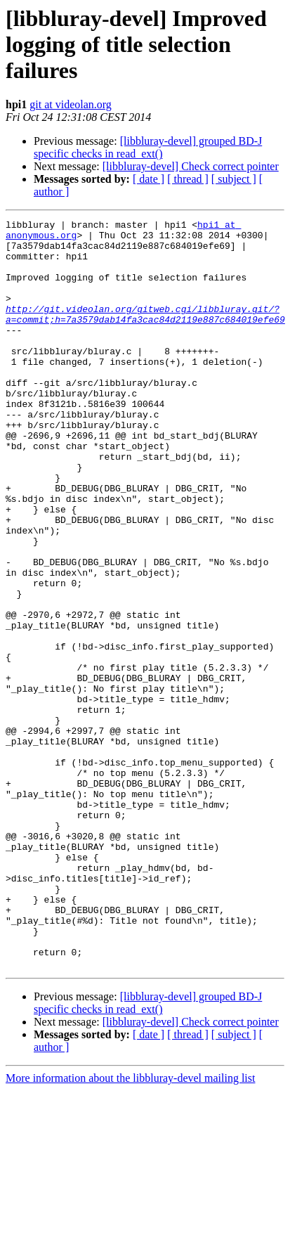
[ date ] (148, 179)
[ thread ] (188, 179)
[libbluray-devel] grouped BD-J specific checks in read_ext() (148, 147)
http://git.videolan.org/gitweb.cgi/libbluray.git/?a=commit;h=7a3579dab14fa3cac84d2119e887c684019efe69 (145, 334)
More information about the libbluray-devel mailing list (130, 1228)
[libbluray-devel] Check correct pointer (191, 166)
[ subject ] (233, 179)
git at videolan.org (70, 104)
